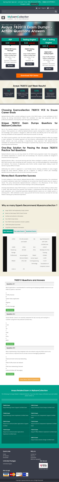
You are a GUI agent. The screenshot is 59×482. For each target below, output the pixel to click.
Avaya (7, 24)
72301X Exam (6, 421)
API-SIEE (24, 250)
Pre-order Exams (19, 231)
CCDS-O (14, 269)
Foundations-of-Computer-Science (44, 265)
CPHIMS (45, 255)
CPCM (23, 247)
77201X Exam (34, 429)
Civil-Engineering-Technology (34, 262)
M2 (34, 239)
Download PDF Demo (29, 75)
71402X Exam (6, 413)
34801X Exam (34, 437)
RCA (34, 247)
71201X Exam (34, 421)
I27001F (45, 247)
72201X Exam (34, 413)
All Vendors (6, 456)
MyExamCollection (18, 17)
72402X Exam (6, 405)
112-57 (44, 261)
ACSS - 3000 (13, 24)
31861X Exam (34, 405)
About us (33, 456)
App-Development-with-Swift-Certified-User (45, 241)
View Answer (10, 310)
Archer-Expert (34, 258)
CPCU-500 (23, 261)
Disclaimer (5, 457)
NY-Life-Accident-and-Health (24, 240)
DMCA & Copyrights (36, 459)
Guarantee (33, 457)
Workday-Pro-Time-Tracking (45, 251)
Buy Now (10, 65)
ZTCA (34, 250)
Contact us (33, 454)
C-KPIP (44, 258)
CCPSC (13, 239)
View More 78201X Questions (29, 379)
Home (3, 24)
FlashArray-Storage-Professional (13, 252)
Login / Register (40, 8)
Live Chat (50, 8)
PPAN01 (14, 261)
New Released (8, 231)
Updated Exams (31, 231)
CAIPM (13, 247)
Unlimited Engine (7, 464)
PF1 (24, 269)
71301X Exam (6, 429)
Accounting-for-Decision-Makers (24, 257)
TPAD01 (34, 255)
